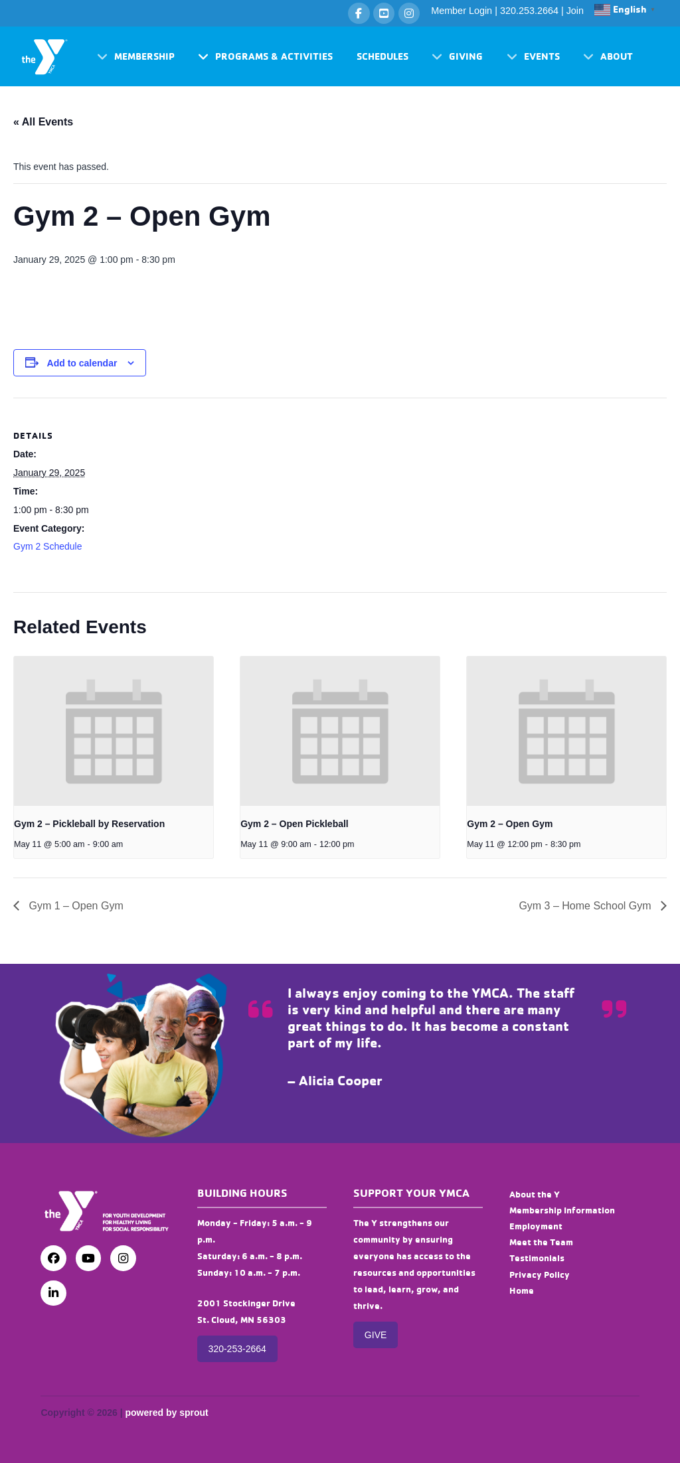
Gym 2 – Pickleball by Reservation (89, 823)
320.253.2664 (529, 10)
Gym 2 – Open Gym (509, 823)
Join (575, 10)
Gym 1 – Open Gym (75, 905)
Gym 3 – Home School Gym (586, 905)
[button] (136, 56)
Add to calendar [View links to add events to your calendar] (82, 363)
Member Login (461, 10)
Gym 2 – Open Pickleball (294, 823)
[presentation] (113, 731)
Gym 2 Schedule (47, 546)
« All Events (43, 121)
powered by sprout (166, 1412)
